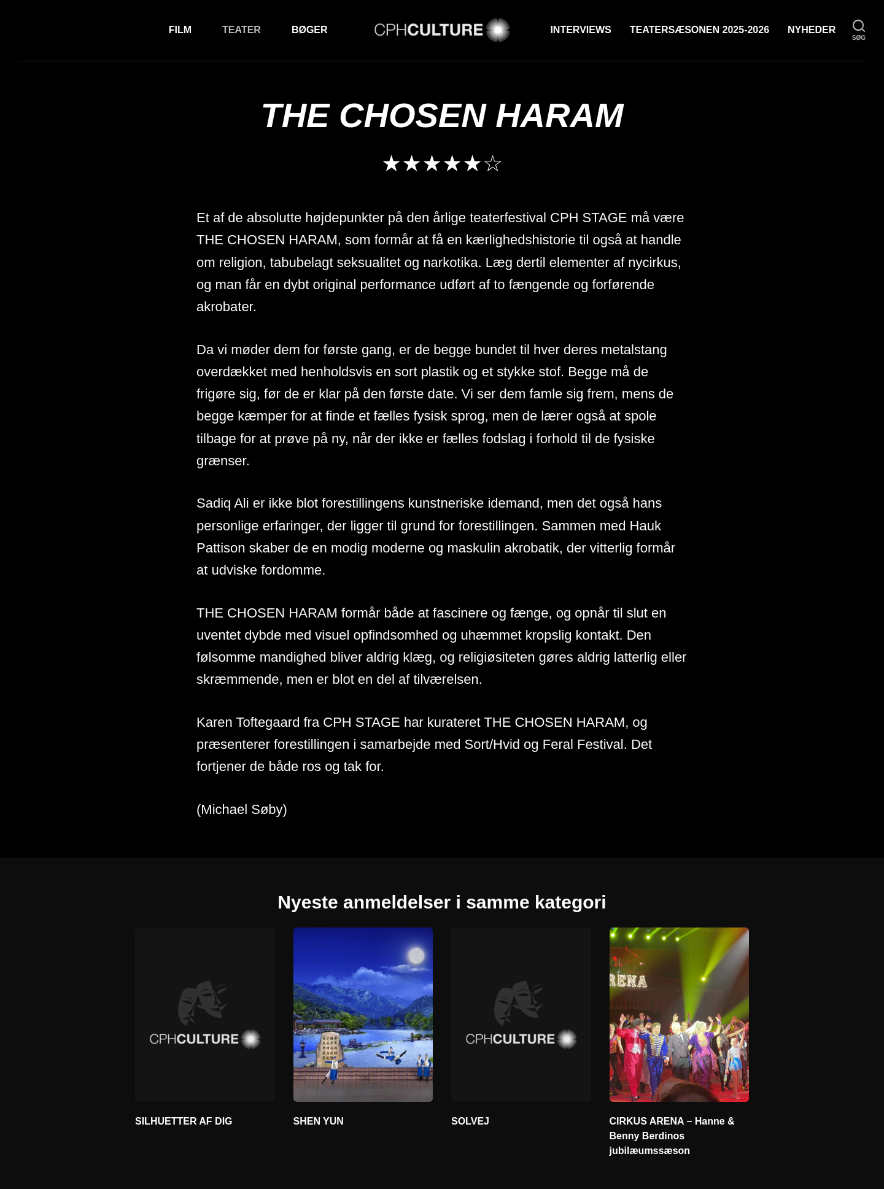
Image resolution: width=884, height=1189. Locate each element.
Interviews (580, 30)
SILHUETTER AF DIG (184, 1121)
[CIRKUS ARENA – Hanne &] (680, 1015)
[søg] (859, 30)
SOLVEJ (470, 1121)
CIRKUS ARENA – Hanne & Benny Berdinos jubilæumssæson (672, 1136)
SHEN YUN (318, 1121)
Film (180, 30)
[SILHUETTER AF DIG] (205, 1015)
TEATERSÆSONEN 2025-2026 (699, 30)
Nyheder (812, 30)
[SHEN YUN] (363, 1015)
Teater (241, 30)
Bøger (310, 30)
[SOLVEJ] (521, 1015)
